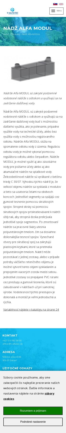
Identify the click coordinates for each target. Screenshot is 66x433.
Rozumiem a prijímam (33, 413)
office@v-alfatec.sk (12, 343)
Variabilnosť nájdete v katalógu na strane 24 (31, 309)
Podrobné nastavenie (33, 424)
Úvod (6, 34)
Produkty (15, 34)
